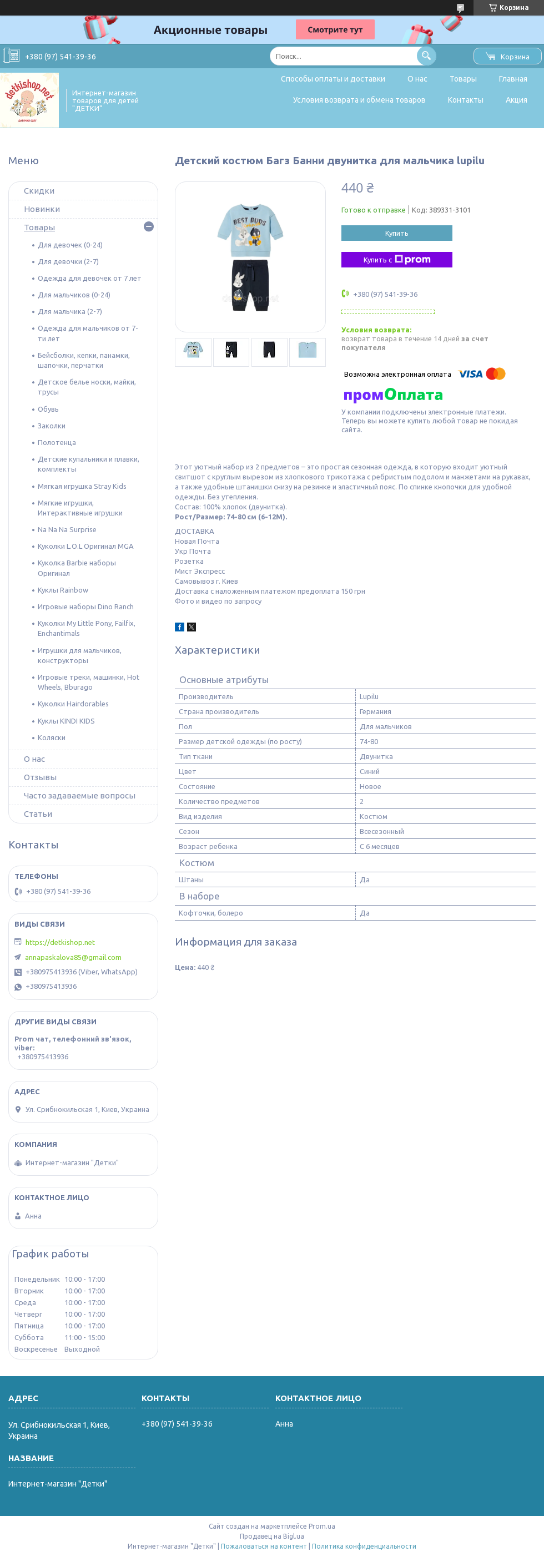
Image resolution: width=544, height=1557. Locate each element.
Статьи (38, 813)
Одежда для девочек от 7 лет (90, 278)
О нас (417, 78)
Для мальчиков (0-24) (74, 295)
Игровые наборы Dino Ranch (86, 606)
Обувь (48, 409)
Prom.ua (322, 1526)
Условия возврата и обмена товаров (359, 99)
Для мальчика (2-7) (70, 311)
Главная (513, 78)
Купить (397, 233)
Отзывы (40, 777)
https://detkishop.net (60, 942)
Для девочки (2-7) (68, 261)
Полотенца (57, 442)
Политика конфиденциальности (364, 1546)
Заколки (52, 425)
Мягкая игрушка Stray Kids (82, 486)
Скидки (39, 190)
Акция (516, 99)
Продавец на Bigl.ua (272, 1536)
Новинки (42, 209)
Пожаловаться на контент (264, 1546)
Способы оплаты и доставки (333, 78)
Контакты (465, 99)
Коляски (52, 737)
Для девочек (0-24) (70, 245)
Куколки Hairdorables (73, 703)
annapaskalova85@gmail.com (73, 957)
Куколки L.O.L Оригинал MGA (86, 546)
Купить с (397, 260)
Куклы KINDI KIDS (66, 721)
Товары (463, 78)
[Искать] (426, 55)
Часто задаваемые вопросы (79, 795)
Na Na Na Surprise (67, 529)
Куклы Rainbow (63, 590)
